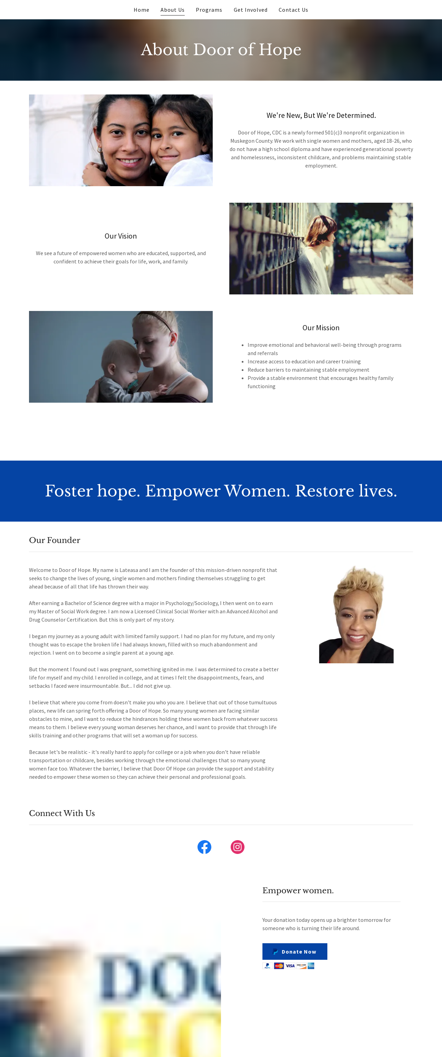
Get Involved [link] (251, 9)
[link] (204, 848)
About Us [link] (173, 9)
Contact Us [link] (293, 9)
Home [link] (142, 9)
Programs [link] (209, 9)
